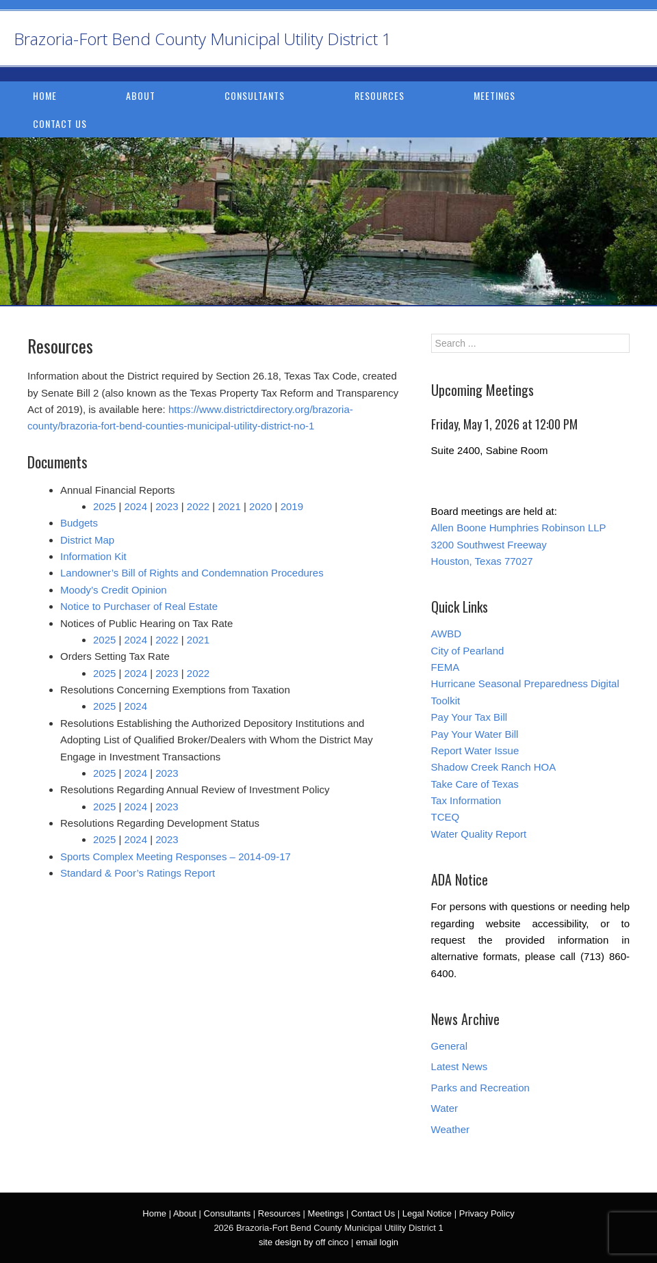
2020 (260, 506)
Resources (379, 95)
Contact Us (60, 123)
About (140, 95)
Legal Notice (427, 1213)
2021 (229, 506)
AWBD (446, 633)
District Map (87, 540)
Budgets (79, 523)
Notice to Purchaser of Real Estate (139, 606)
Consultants (254, 95)
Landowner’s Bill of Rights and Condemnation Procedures (192, 573)
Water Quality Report (479, 834)
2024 (136, 506)
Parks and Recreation (480, 1087)
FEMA (445, 667)
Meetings (494, 95)
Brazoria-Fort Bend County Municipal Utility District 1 (202, 38)
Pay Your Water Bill (475, 734)
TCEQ (445, 817)
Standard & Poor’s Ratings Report (137, 873)
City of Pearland (467, 650)
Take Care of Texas (475, 784)
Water (444, 1108)
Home (45, 95)
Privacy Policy (487, 1213)
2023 (166, 506)
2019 (292, 506)
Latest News (459, 1066)
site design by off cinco (303, 1242)
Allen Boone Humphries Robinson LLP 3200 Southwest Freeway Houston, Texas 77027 (518, 544)
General (449, 1046)
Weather (450, 1129)
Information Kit (93, 556)
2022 (198, 506)
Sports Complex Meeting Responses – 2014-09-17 (175, 856)
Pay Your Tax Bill (469, 717)
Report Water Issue (475, 750)
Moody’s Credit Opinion (113, 590)
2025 (104, 506)
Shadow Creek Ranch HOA (493, 767)
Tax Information (466, 800)
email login (377, 1242)
